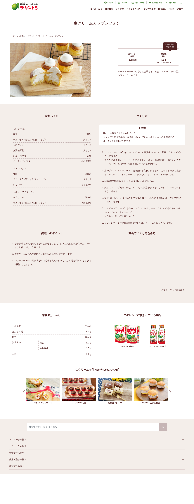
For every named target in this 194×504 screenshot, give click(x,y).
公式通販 (172, 3)
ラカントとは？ (134, 9)
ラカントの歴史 (176, 9)
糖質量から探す (16, 453)
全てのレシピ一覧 (33, 36)
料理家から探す (16, 466)
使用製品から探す (17, 459)
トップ (11, 36)
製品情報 (109, 9)
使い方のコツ (149, 9)
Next (169, 391)
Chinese (124, 3)
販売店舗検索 (157, 3)
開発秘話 (162, 9)
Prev (24, 391)
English (110, 3)
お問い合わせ (139, 3)
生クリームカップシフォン (52, 36)
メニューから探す (17, 439)
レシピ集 (120, 9)
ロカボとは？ (96, 9)
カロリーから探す (17, 446)
